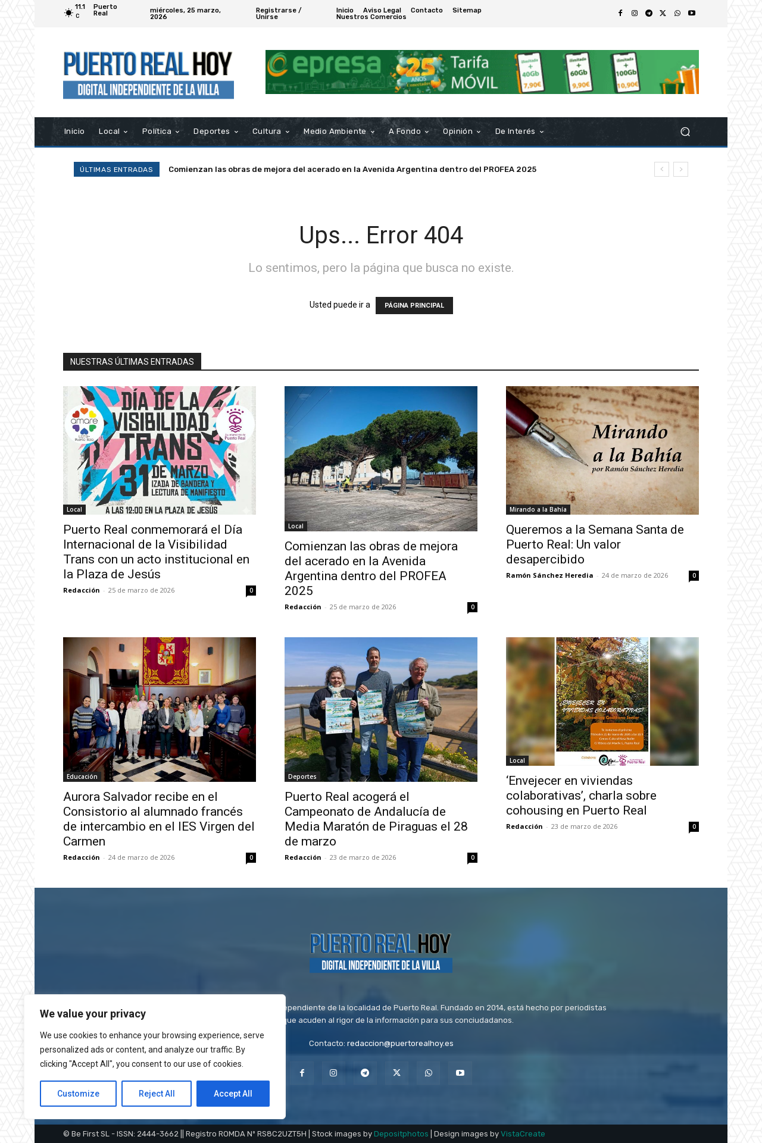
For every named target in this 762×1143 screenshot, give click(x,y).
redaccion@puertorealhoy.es (400, 1043)
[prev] (661, 169)
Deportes (302, 776)
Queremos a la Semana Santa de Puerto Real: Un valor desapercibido (595, 544)
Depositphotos (401, 1133)
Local (74, 509)
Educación (82, 776)
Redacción (81, 589)
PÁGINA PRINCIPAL (414, 305)
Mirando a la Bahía (538, 509)
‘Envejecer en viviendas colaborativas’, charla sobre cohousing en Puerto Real (581, 796)
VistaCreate (523, 1133)
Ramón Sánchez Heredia (550, 575)
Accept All (233, 1093)
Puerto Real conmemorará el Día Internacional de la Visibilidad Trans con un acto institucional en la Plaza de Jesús (156, 551)
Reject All (157, 1093)
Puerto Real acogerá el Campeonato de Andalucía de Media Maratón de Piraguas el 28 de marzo (376, 819)
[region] (155, 1056)
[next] (680, 169)
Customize (78, 1093)
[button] (685, 131)
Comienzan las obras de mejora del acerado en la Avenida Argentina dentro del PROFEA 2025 (352, 169)
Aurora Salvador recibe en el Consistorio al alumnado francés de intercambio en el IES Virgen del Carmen (159, 819)
